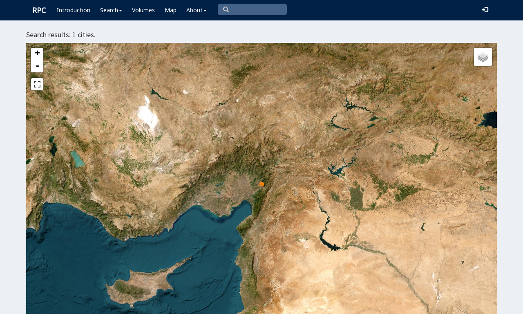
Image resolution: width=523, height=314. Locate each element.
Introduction (73, 10)
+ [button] (37, 54)
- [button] (37, 66)
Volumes (143, 10)
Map (171, 10)
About (196, 10)
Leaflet (203, 304)
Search (111, 10)
